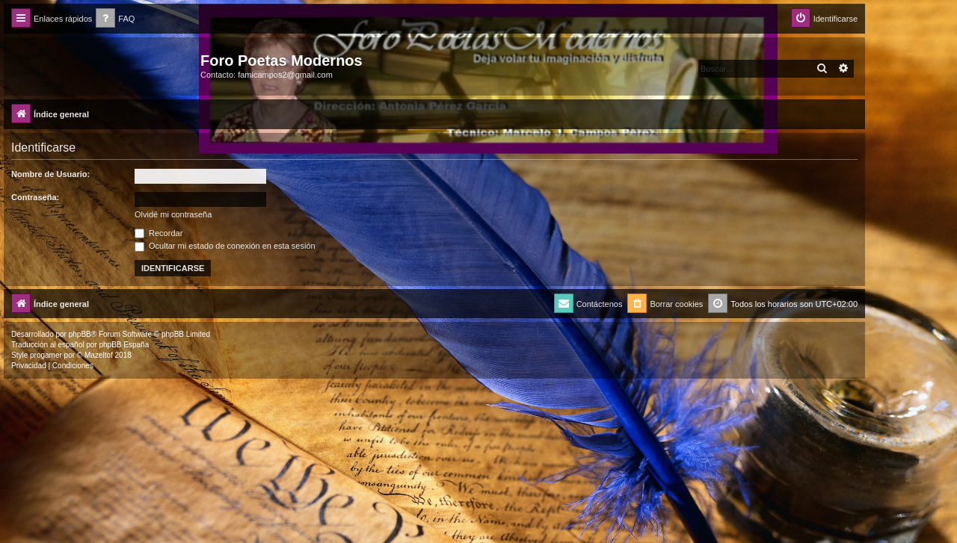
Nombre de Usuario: (50, 174)
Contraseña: (35, 197)
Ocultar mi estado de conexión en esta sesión (225, 245)
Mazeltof (98, 355)
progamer (46, 355)
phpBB (80, 334)
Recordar (158, 233)
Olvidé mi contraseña (173, 214)
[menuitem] (115, 19)
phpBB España (124, 345)
